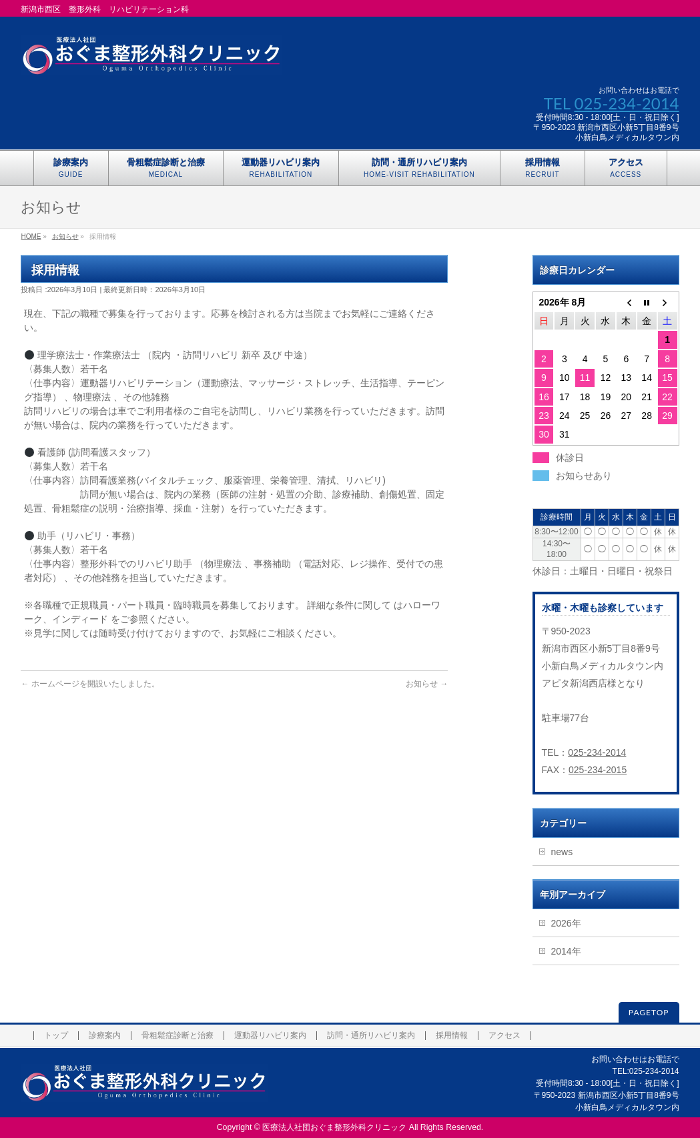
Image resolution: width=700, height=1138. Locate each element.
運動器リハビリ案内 (270, 1035)
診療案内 (105, 1035)
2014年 (566, 951)
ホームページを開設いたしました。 (95, 683)
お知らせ (65, 236)
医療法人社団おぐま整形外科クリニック (334, 1127)
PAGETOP (649, 1012)
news (562, 851)
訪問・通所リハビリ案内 (371, 1035)
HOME (31, 236)
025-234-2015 (598, 769)
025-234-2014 (626, 103)
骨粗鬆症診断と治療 (177, 1035)
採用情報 (452, 1035)
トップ (56, 1035)
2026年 (566, 923)
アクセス (504, 1035)
